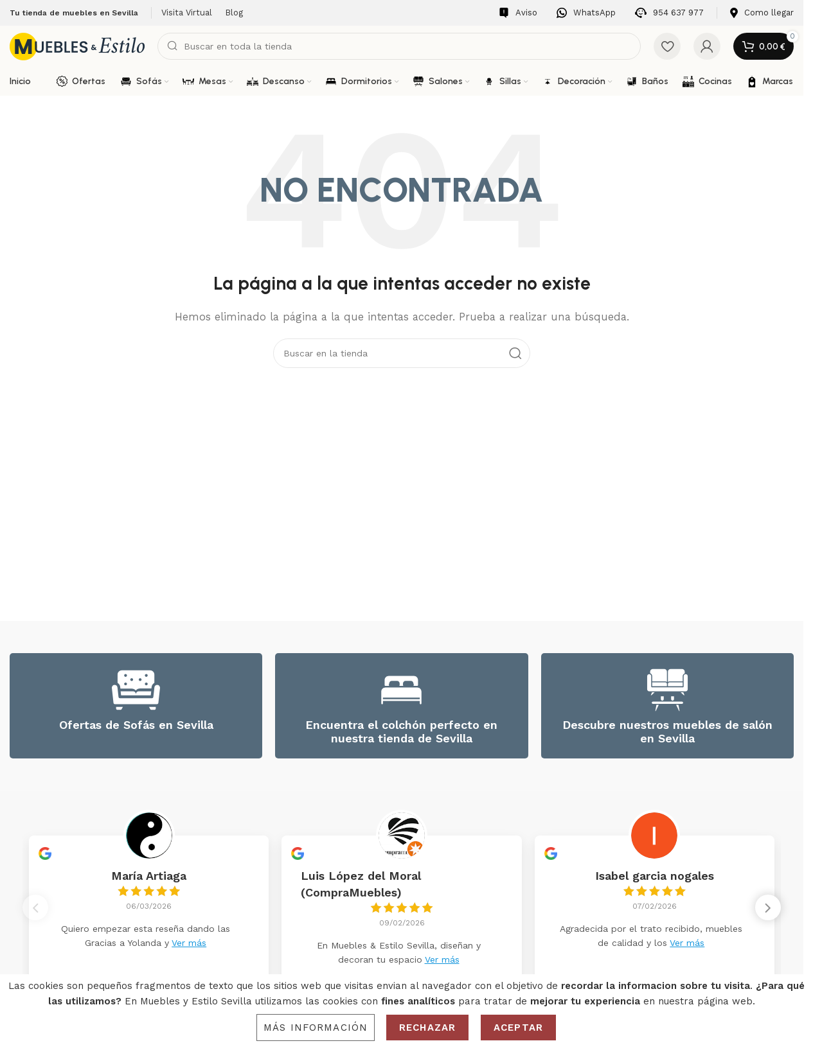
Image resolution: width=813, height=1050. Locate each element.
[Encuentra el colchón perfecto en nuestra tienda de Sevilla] (401, 690)
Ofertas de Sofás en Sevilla (136, 724)
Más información (316, 1027)
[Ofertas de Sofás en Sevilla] (136, 690)
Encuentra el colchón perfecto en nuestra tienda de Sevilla (401, 732)
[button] (768, 908)
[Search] (399, 46)
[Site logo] (77, 45)
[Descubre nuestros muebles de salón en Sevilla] (667, 690)
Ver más (189, 943)
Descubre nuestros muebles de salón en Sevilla (667, 732)
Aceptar (518, 1027)
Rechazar (427, 1027)
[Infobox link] (518, 13)
